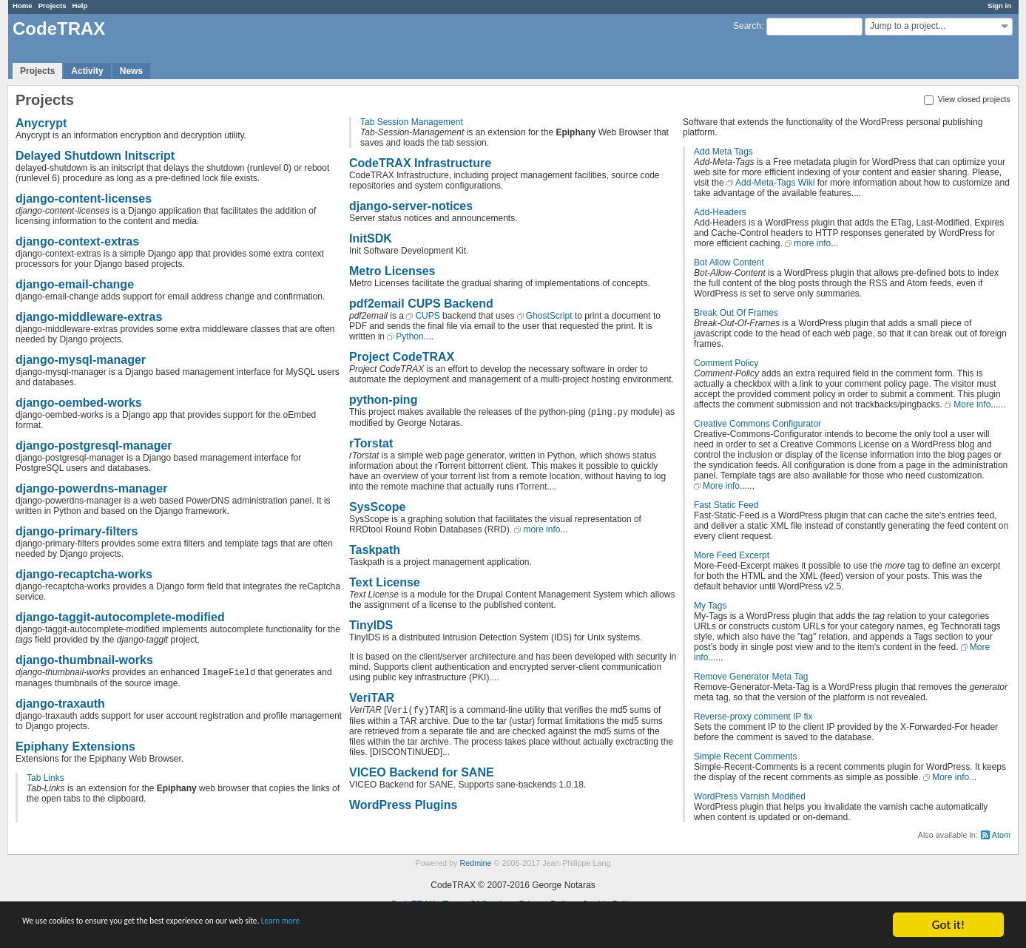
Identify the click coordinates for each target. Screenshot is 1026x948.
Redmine (475, 863)
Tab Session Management (411, 122)
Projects (52, 5)
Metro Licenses (392, 271)
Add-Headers (720, 212)
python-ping (383, 399)
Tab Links (45, 778)
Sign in (999, 5)
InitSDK (370, 238)
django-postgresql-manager (94, 445)
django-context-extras (77, 241)
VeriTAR (371, 697)
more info (541, 529)
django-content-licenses (84, 198)
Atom (1001, 834)
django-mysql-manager (81, 359)
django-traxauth (60, 703)
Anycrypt (41, 123)
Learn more (414, 925)
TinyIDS (371, 625)
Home (23, 5)
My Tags (710, 605)
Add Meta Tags (723, 151)
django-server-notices (411, 206)
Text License (384, 582)
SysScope (377, 507)
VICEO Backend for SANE (421, 772)
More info (972, 404)
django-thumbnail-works (84, 660)
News (131, 71)
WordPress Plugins (403, 805)
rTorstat (371, 443)
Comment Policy (726, 363)
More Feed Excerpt (731, 555)
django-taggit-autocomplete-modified (120, 617)
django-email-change (75, 284)
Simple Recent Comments (745, 756)
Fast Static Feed (726, 505)
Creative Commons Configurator (757, 424)
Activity (87, 71)
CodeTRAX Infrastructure (420, 163)
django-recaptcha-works (84, 574)
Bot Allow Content (729, 262)
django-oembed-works (79, 402)
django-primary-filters (77, 531)
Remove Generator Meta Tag (751, 676)
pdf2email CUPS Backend (421, 303)
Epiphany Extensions (75, 746)
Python (409, 336)
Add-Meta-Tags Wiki (774, 182)
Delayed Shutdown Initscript (95, 155)
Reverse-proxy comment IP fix (753, 716)
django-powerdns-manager (91, 488)
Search (747, 26)
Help (80, 5)
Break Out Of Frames (736, 313)
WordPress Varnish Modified (750, 796)
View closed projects (967, 99)
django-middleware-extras (89, 317)
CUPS (427, 316)
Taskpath (374, 550)
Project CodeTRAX (401, 357)
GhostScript (549, 316)
